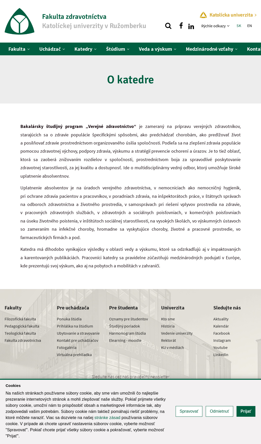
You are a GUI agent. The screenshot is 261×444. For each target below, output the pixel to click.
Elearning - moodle (125, 340)
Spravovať (189, 411)
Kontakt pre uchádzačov (77, 340)
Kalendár (221, 326)
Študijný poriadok (124, 326)
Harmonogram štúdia (127, 333)
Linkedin (220, 354)
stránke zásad (108, 417)
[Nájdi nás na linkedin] (191, 26)
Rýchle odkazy (213, 25)
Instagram (222, 340)
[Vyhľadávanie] (168, 26)
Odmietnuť (219, 411)
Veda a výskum (155, 49)
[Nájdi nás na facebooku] (181, 26)
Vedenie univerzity (176, 333)
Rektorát (168, 340)
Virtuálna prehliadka (74, 354)
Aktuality (220, 318)
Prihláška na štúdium (75, 326)
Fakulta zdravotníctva (23, 340)
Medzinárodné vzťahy (209, 49)
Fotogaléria (66, 347)
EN (249, 25)
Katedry (83, 49)
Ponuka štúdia (69, 318)
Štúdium (115, 49)
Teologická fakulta (20, 333)
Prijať (246, 411)
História (168, 326)
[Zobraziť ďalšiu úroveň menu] (229, 25)
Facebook (221, 333)
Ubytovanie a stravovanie (78, 333)
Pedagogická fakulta (22, 326)
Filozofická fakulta (20, 318)
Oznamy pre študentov (128, 318)
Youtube (220, 347)
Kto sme (168, 318)
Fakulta (16, 49)
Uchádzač (50, 49)
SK (239, 25)
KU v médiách (172, 347)
